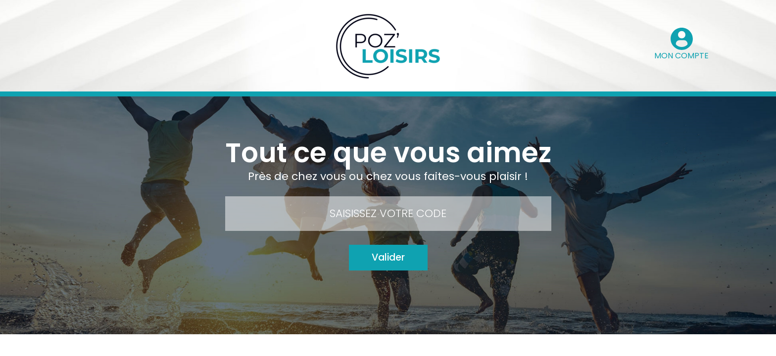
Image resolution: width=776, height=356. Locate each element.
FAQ (408, 345)
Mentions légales (459, 345)
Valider (388, 257)
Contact (309, 345)
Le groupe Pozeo (529, 345)
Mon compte (258, 345)
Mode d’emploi (363, 345)
